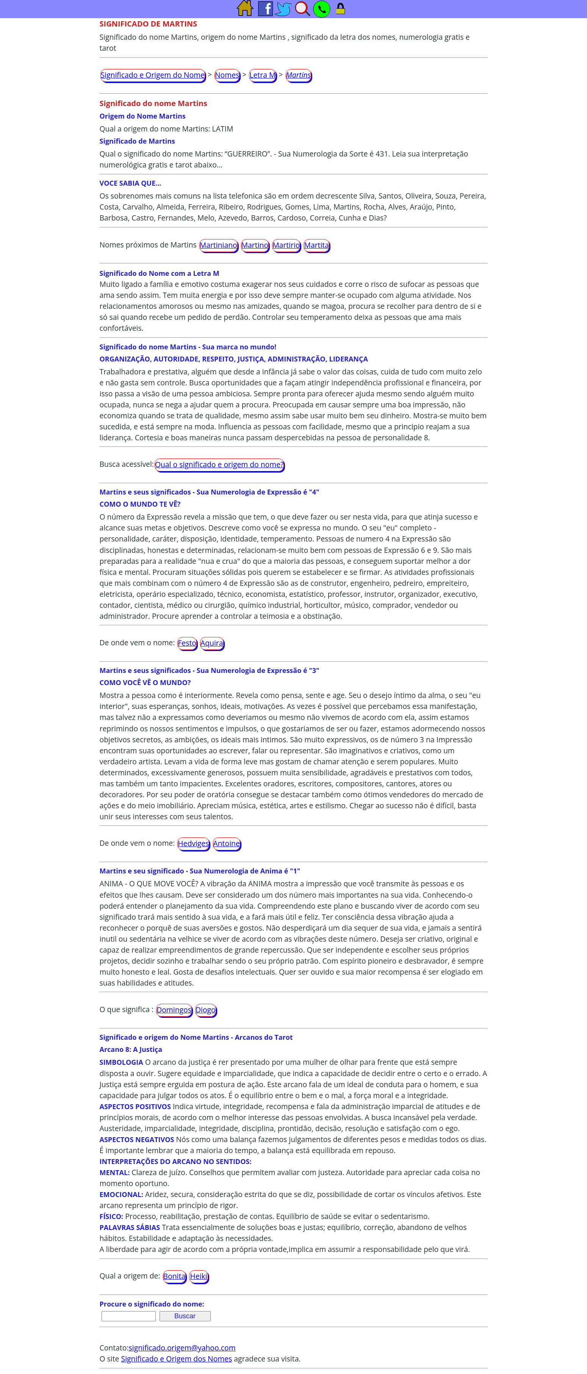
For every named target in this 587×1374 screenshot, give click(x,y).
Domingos (174, 1010)
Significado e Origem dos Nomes (176, 1359)
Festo (187, 643)
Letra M (262, 75)
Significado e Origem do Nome (153, 75)
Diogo (206, 1010)
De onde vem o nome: (137, 642)
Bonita (174, 1276)
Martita (316, 245)
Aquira (211, 643)
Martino (254, 245)
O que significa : (127, 1009)
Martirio (286, 245)
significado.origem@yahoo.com (182, 1348)
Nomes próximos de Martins (148, 244)
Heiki (198, 1276)
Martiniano (218, 245)
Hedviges (193, 843)
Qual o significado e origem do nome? (219, 464)
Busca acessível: (127, 464)
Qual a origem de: (130, 1276)
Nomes (227, 75)
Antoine (226, 843)
